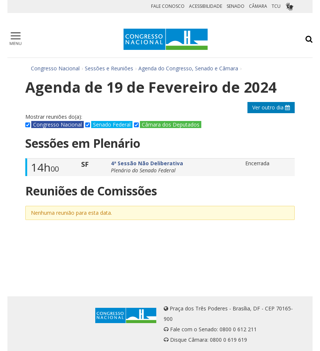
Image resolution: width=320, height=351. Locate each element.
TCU (276, 6)
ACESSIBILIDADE (205, 6)
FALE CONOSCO (168, 6)
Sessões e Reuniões (109, 68)
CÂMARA (258, 6)
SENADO (235, 6)
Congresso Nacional (55, 68)
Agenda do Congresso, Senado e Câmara (188, 68)
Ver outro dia (271, 107)
